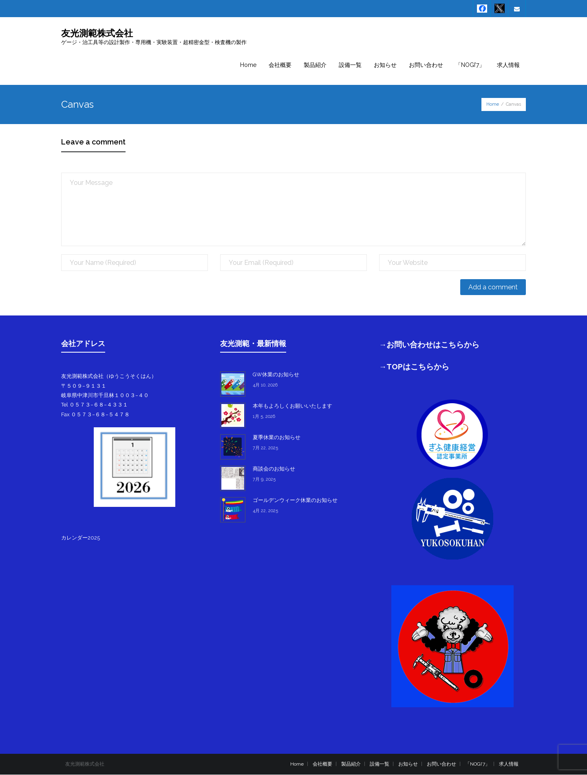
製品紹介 (351, 764)
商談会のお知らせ (274, 469)
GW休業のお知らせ (276, 375)
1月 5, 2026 (264, 417)
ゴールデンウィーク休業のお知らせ (295, 500)
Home (492, 104)
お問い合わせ (441, 764)
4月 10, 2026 (265, 385)
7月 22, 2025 (265, 448)
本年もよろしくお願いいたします (292, 406)
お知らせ (408, 764)
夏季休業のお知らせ (276, 438)
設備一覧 (379, 764)
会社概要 (322, 764)
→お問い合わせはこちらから (429, 344)
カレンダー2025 (80, 538)
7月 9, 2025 (264, 479)
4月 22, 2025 (265, 511)
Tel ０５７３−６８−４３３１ (94, 405)
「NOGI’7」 (477, 764)
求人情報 (509, 764)
